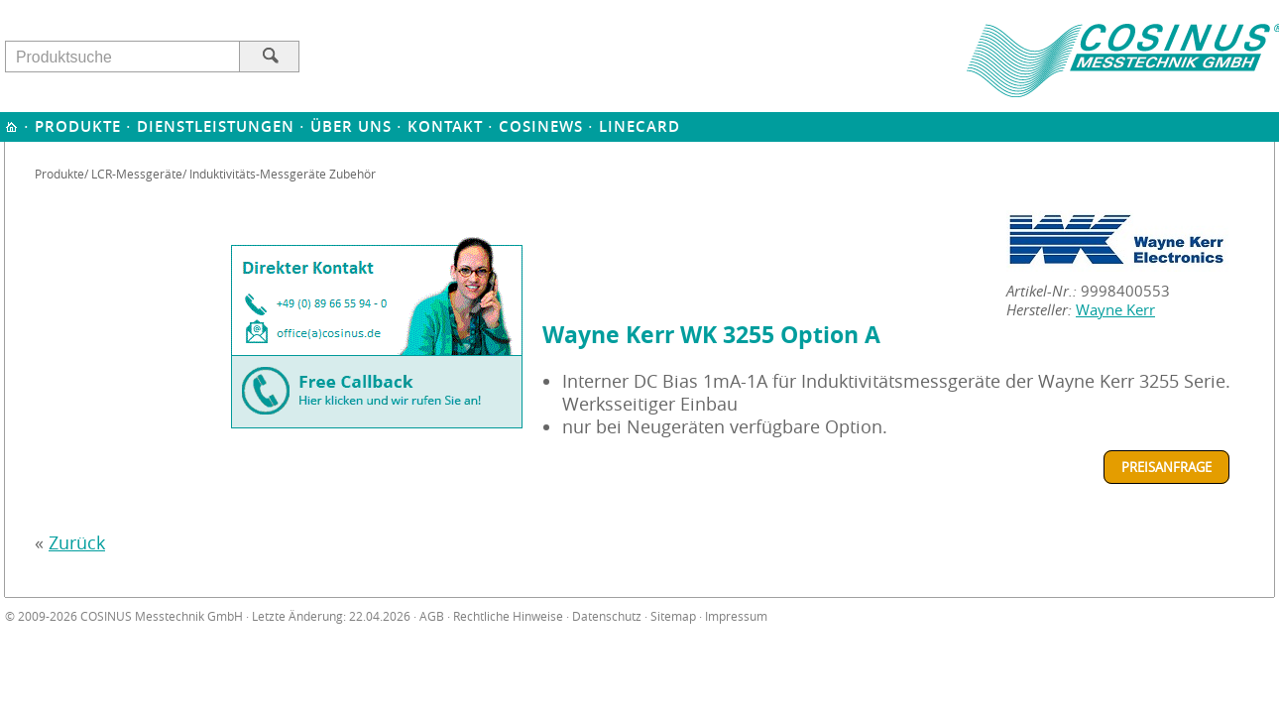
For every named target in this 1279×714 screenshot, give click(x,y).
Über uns (351, 126)
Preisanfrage (1166, 467)
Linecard (639, 126)
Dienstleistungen (215, 126)
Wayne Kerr (1115, 309)
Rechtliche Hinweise (508, 616)
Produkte (78, 126)
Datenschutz (606, 616)
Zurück (77, 543)
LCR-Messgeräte (136, 173)
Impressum (736, 616)
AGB (431, 616)
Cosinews (541, 126)
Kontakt (445, 126)
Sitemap (673, 616)
